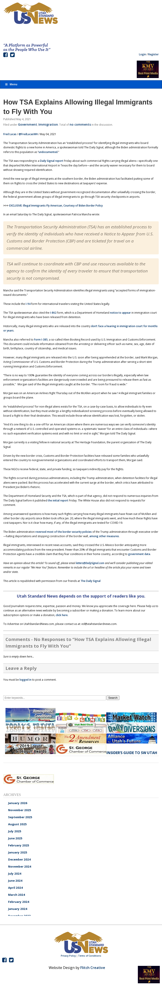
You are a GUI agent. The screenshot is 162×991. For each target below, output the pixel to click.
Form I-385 (41, 339)
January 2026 (17, 803)
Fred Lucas (9, 134)
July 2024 (14, 874)
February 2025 (18, 845)
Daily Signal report (51, 161)
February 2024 (18, 902)
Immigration (48, 124)
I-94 (28, 304)
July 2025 (14, 831)
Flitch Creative (92, 967)
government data (139, 554)
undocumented (48, 152)
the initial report (58, 500)
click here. (62, 615)
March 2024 (16, 895)
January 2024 (17, 909)
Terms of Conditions (89, 955)
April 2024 (15, 888)
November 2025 (19, 810)
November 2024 (19, 866)
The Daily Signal (91, 581)
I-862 (53, 313)
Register (153, 54)
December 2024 (19, 859)
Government (27, 124)
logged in (25, 680)
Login (142, 54)
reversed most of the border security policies (63, 532)
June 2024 (15, 881)
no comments (80, 124)
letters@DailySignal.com (90, 563)
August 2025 (17, 824)
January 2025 (17, 852)
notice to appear (120, 313)
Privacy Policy (68, 955)
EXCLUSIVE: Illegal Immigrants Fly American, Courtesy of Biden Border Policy (56, 205)
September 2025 (20, 817)
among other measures (104, 536)
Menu (11, 84)
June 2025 (15, 838)
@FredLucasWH (28, 134)
